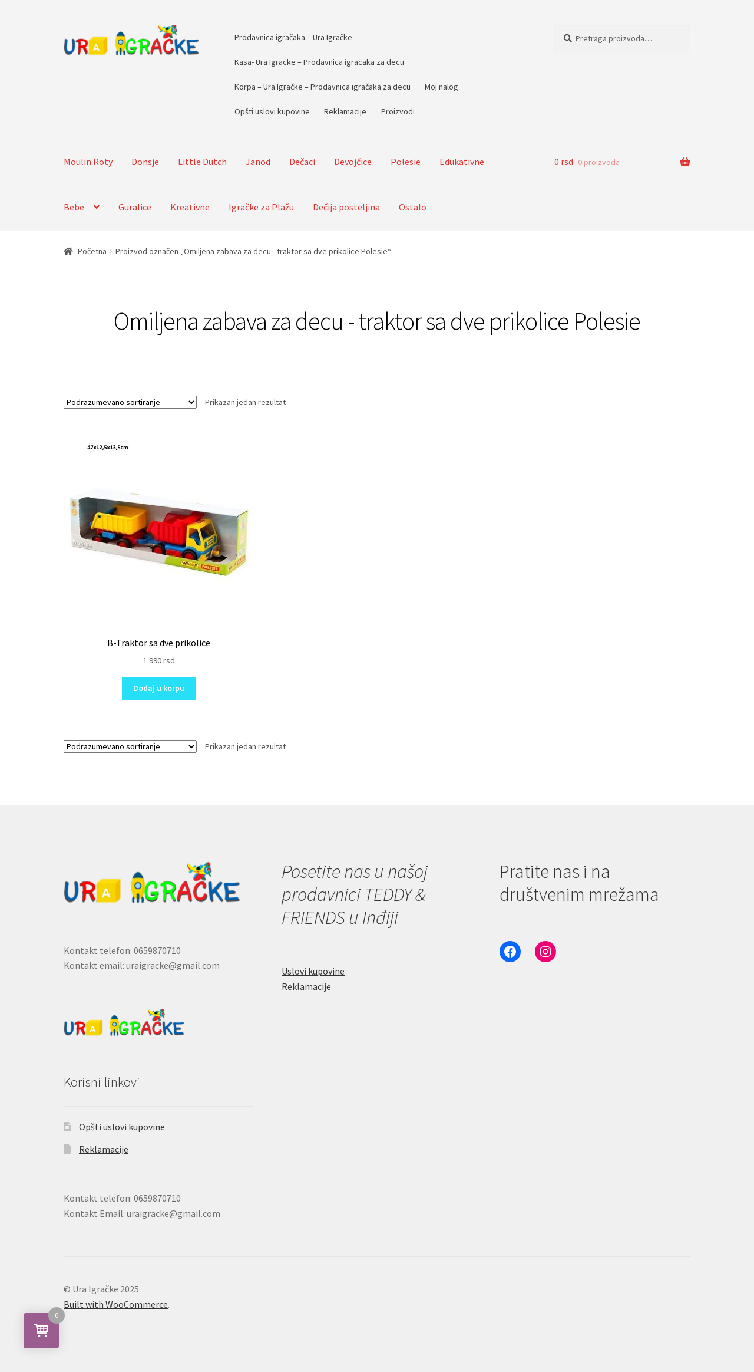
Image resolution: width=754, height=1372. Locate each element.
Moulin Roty (88, 161)
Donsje (145, 161)
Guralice (134, 207)
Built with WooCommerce (116, 1304)
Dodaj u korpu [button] (158, 688)
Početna (92, 251)
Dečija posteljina (346, 207)
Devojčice (353, 161)
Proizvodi (398, 111)
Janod (258, 161)
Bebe (74, 207)
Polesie (406, 161)
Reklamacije (345, 111)
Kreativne (190, 207)
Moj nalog (441, 86)
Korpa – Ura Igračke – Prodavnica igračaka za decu (322, 86)
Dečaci (302, 161)
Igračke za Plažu (261, 207)
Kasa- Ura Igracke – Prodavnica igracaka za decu (319, 62)
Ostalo (412, 207)
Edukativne (461, 161)
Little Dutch (202, 161)
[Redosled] (130, 402)
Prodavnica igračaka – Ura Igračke (293, 37)
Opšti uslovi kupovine (272, 111)
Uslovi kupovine (313, 971)
